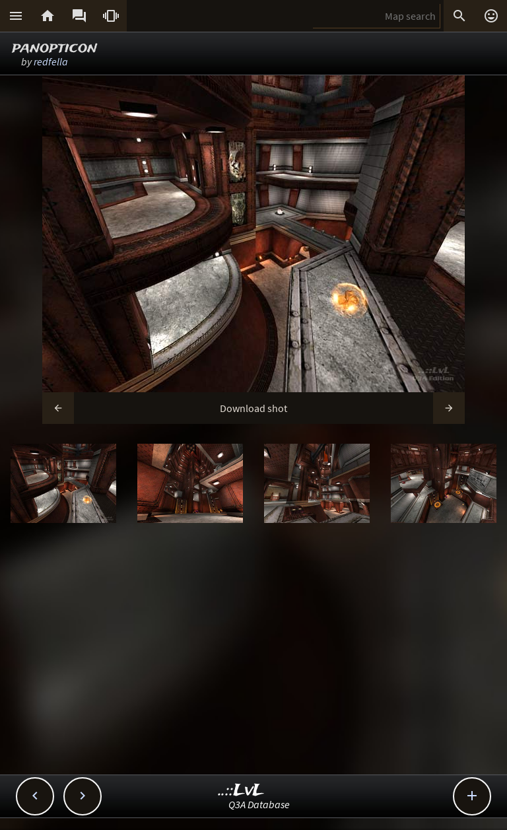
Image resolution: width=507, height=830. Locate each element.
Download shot (253, 408)
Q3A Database (259, 804)
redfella (51, 61)
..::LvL (241, 790)
